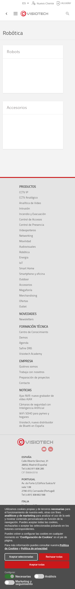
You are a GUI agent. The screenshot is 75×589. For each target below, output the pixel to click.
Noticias (25, 390)
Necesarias (22, 576)
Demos (23, 337)
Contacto (24, 383)
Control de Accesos (30, 219)
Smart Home (26, 268)
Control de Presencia (31, 224)
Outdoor (24, 279)
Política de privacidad (34, 548)
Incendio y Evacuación (32, 214)
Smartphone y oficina (32, 274)
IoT (21, 263)
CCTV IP (23, 192)
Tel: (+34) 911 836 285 (33, 468)
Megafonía (25, 290)
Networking (26, 235)
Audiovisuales (27, 246)
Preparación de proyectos (34, 377)
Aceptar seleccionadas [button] (21, 556)
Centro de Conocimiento (33, 332)
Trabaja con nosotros (31, 372)
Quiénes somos (28, 366)
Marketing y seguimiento (24, 582)
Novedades (27, 314)
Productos (27, 186)
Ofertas (23, 301)
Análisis (50, 576)
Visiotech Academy (30, 353)
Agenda (23, 342)
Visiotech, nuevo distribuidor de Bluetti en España (36, 424)
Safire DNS (25, 348)
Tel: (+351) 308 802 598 (33, 494)
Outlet (23, 306)
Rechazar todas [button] (54, 556)
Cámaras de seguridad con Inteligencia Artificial (35, 406)
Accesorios (25, 284)
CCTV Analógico (28, 197)
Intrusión (24, 208)
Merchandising (28, 295)
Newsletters (26, 319)
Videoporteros (27, 230)
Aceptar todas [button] (36, 564)
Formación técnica (33, 326)
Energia (23, 257)
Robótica (24, 252)
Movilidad (25, 241)
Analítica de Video (30, 203)
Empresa (26, 361)
